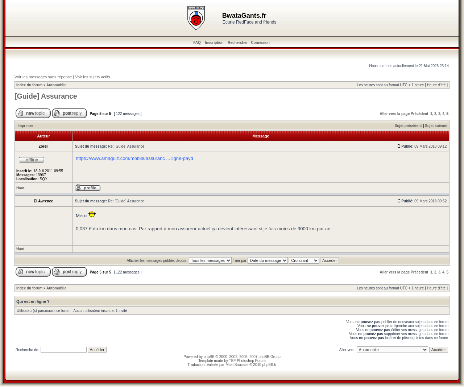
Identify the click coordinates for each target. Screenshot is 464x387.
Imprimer (25, 126)
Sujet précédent (408, 126)
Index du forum (29, 85)
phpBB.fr (269, 365)
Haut (20, 188)
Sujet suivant (436, 126)
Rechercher (238, 43)
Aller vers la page (395, 114)
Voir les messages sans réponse (43, 77)
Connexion (260, 43)
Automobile (56, 85)
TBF (232, 361)
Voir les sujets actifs (92, 77)
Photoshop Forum (251, 361)
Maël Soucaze (236, 365)
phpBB (209, 357)
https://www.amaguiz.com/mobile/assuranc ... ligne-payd (134, 158)
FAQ (197, 43)
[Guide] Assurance (45, 96)
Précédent (419, 114)
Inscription (214, 43)
